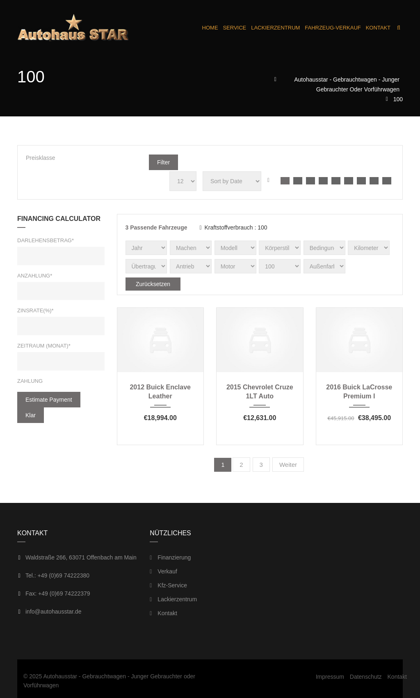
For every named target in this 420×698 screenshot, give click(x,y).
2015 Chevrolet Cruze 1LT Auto (259, 392)
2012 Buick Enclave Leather (160, 392)
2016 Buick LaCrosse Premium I (359, 392)
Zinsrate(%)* (35, 310)
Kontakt (163, 613)
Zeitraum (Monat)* (44, 346)
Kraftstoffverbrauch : (233, 227)
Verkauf (163, 571)
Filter (163, 162)
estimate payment (48, 399)
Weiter (288, 464)
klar (30, 415)
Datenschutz (366, 676)
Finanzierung (170, 557)
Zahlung (30, 381)
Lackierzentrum (173, 599)
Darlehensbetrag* (45, 240)
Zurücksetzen (153, 284)
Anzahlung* (34, 276)
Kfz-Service (168, 585)
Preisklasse (40, 158)
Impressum (330, 676)
